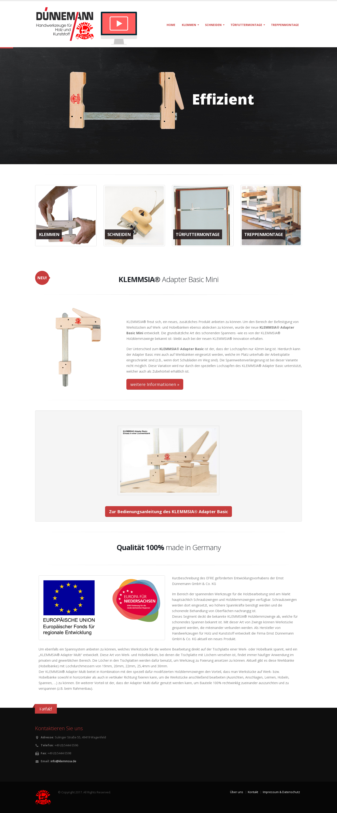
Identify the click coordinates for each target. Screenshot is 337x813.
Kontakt (253, 792)
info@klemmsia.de (63, 761)
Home (171, 25)
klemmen (189, 25)
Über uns (236, 792)
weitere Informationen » (154, 384)
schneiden (213, 25)
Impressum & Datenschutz (281, 792)
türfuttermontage (246, 25)
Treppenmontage (285, 25)
